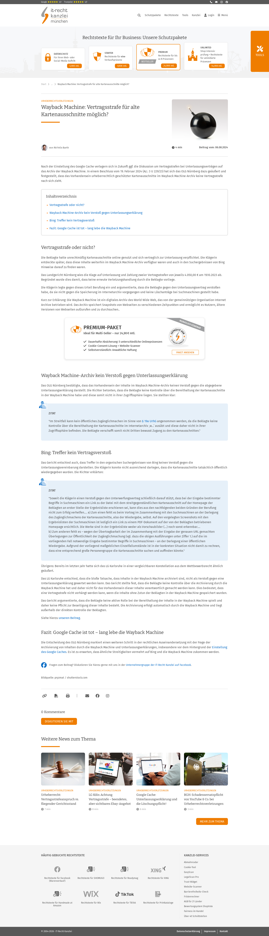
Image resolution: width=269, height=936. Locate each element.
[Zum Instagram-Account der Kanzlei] (107, 695)
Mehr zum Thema (212, 821)
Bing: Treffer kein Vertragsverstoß (72, 220)
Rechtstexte (171, 15)
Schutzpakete (153, 15)
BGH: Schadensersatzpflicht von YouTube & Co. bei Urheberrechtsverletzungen (203, 799)
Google (51, 2)
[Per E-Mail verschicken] (86, 695)
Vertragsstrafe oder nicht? (67, 205)
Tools (185, 15)
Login (209, 15)
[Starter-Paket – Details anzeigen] (110, 58)
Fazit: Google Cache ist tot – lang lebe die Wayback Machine (90, 228)
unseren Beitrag (69, 618)
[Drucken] (67, 695)
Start (43, 84)
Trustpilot (75, 2)
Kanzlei (196, 15)
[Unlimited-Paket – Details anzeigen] (206, 56)
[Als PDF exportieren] (55, 695)
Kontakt (224, 931)
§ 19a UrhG (149, 421)
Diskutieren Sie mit (59, 721)
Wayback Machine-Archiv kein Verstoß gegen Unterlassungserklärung (96, 213)
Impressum (210, 931)
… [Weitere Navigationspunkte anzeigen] (52, 84)
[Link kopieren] (44, 695)
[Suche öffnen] (139, 15)
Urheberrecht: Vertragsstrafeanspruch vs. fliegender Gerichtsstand (60, 799)
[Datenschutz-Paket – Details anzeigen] (63, 59)
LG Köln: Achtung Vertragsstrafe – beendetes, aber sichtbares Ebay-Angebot (110, 799)
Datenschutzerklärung (188, 931)
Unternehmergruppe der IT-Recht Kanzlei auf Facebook (158, 665)
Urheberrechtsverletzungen (57, 101)
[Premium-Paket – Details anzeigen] (158, 57)
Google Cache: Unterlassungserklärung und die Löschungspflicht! (156, 799)
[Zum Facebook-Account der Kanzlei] (97, 695)
